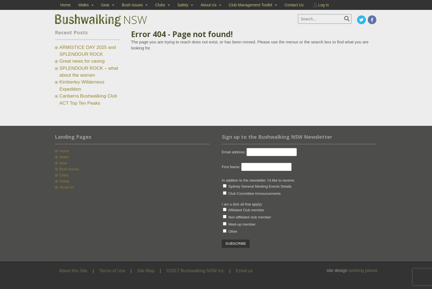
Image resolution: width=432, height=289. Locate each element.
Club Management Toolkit (250, 5)
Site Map (146, 270)
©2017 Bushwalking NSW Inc (195, 270)
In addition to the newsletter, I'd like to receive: (258, 180)
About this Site (73, 270)
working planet (363, 270)
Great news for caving (82, 61)
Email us (244, 270)
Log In (323, 5)
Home (65, 5)
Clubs (160, 5)
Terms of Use (112, 270)
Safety (182, 5)
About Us (209, 5)
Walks (83, 5)
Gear (105, 5)
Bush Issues (132, 5)
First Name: (231, 167)
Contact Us (294, 5)
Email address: (234, 152)
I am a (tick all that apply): (242, 204)
